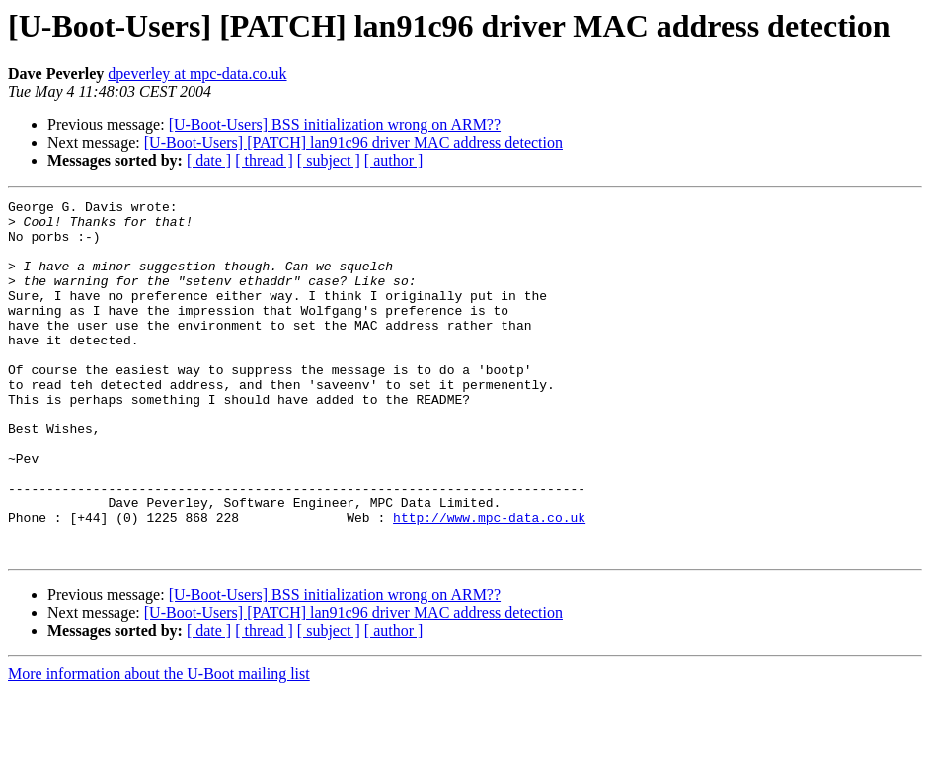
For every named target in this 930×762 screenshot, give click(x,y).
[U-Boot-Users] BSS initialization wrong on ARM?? (335, 124)
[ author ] (394, 160)
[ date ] (209, 160)
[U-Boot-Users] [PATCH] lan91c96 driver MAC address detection (353, 142)
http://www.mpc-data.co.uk (489, 582)
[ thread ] (264, 160)
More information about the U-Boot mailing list (159, 744)
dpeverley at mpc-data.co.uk (197, 73)
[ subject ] (328, 160)
